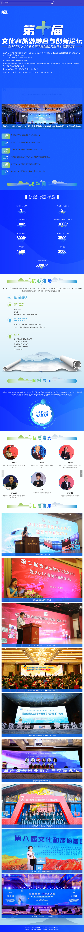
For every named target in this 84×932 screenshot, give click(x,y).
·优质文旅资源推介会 (20, 341)
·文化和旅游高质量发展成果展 (23, 339)
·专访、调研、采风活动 (21, 346)
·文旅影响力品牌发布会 (21, 344)
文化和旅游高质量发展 (42, 414)
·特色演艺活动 (18, 349)
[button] (3, 116)
